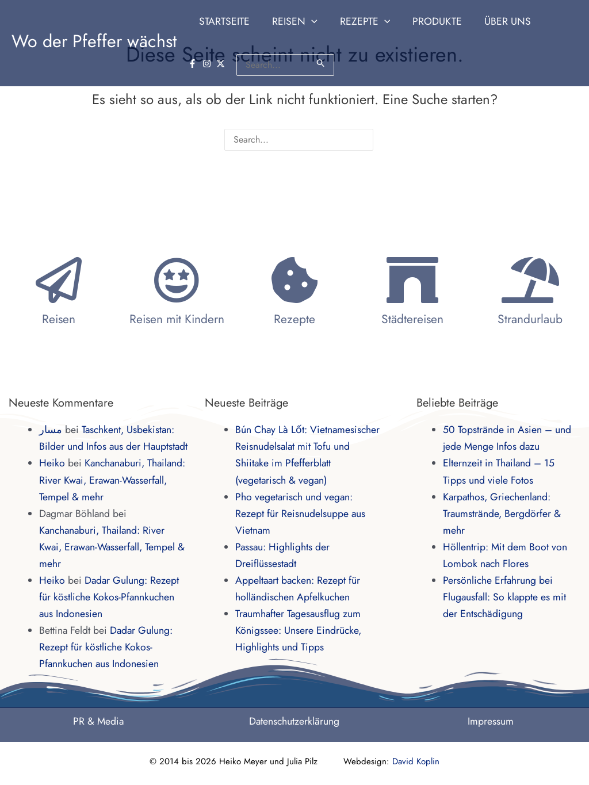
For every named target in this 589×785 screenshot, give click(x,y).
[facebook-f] (537, 20)
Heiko (52, 462)
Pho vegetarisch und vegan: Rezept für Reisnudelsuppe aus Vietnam (300, 513)
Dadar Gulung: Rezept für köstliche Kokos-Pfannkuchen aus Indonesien (109, 597)
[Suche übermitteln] (281, 63)
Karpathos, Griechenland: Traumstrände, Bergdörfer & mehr (502, 513)
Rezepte (294, 319)
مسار (50, 429)
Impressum (491, 721)
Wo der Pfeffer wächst (94, 41)
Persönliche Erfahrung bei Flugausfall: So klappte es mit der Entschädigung (504, 597)
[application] (309, 21)
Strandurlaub (530, 319)
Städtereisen (412, 319)
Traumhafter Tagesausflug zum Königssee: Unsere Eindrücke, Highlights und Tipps (298, 630)
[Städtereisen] (412, 280)
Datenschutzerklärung (294, 721)
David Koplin (415, 761)
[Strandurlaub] (530, 280)
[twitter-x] (565, 20)
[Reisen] (59, 280)
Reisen (58, 319)
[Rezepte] (294, 280)
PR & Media (98, 721)
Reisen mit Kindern (176, 319)
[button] (291, 21)
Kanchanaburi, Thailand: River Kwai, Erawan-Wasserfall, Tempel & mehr (112, 479)
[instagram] (551, 20)
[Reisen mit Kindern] (177, 280)
